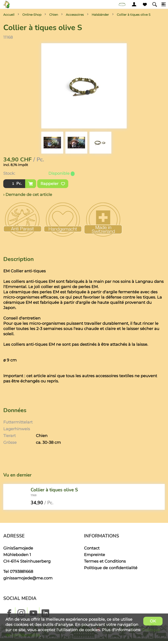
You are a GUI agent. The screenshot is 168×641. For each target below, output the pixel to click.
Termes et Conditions (105, 561)
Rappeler (52, 183)
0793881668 (21, 571)
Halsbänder (100, 15)
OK (153, 621)
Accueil (8, 15)
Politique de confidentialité (110, 567)
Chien (53, 15)
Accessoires (75, 15)
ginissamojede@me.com (27, 578)
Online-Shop (31, 15)
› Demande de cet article (27, 194)
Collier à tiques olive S (133, 15)
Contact (92, 548)
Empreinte (94, 554)
